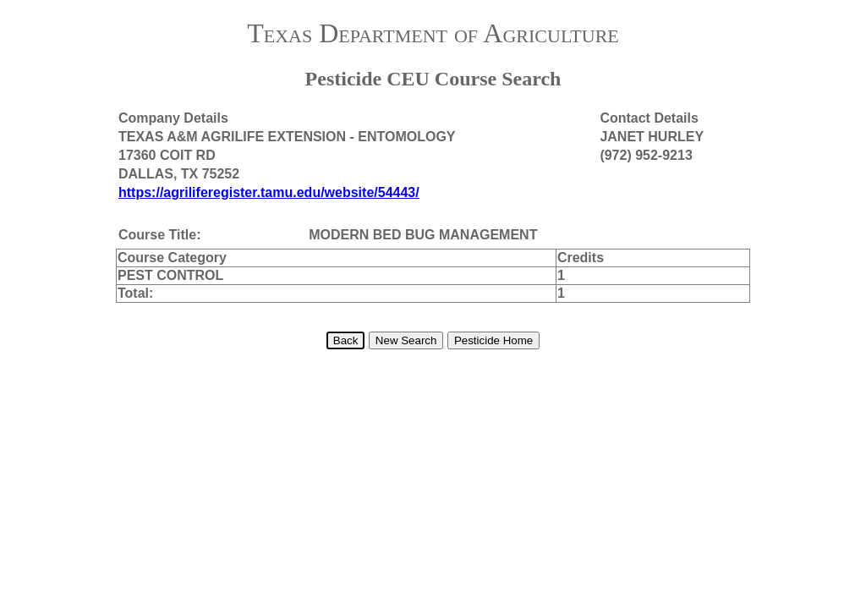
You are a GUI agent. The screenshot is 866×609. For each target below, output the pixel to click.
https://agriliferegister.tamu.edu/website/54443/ (268, 192)
